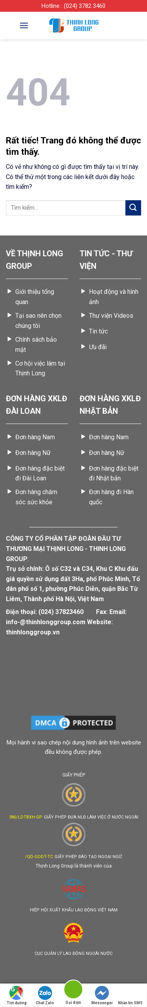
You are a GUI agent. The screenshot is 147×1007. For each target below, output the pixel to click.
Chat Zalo (45, 995)
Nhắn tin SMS (130, 995)
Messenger (102, 995)
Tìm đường (17, 995)
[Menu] (24, 25)
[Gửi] (133, 208)
